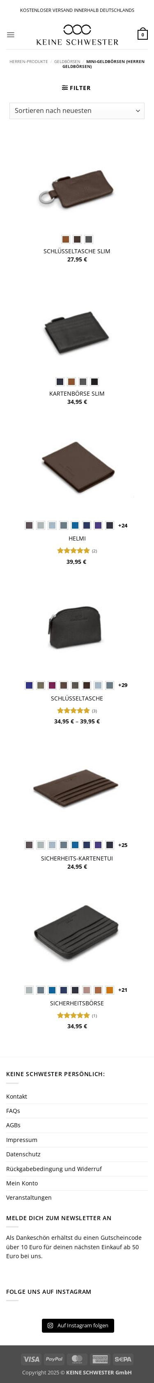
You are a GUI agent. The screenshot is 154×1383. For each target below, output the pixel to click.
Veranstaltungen (29, 1197)
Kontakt (16, 1096)
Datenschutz (23, 1154)
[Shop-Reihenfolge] (77, 111)
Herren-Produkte (28, 61)
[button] (10, 34)
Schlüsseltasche (77, 698)
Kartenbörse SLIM (77, 393)
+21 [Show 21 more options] (122, 989)
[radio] (66, 239)
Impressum (21, 1140)
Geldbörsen (67, 61)
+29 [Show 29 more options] (122, 685)
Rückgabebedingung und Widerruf (54, 1169)
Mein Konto (22, 1183)
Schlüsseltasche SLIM (77, 251)
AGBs (13, 1125)
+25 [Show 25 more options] (122, 845)
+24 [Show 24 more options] (122, 525)
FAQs (13, 1111)
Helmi (77, 538)
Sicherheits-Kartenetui (77, 858)
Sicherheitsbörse (77, 1003)
